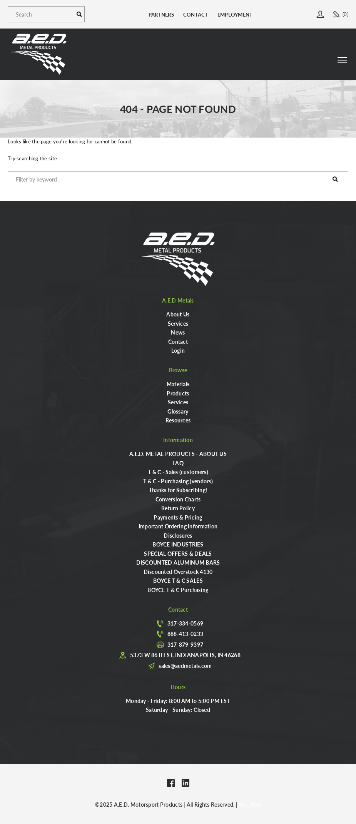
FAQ (178, 463)
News (178, 332)
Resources (178, 420)
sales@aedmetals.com (185, 665)
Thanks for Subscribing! (178, 490)
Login (178, 350)
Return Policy (178, 508)
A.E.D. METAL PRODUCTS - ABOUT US (178, 453)
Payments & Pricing (178, 517)
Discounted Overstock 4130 (178, 571)
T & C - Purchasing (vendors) (178, 481)
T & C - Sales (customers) (178, 472)
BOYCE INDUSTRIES (177, 544)
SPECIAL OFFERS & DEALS (178, 553)
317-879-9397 (185, 644)
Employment (235, 14)
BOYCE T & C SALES (178, 580)
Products (178, 393)
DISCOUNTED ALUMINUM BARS (178, 562)
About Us (177, 314)
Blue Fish (250, 804)
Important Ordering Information (178, 526)
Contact (195, 14)
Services (178, 323)
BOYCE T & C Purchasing (177, 590)
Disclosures (178, 535)
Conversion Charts (178, 499)
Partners (161, 14)
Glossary (177, 411)
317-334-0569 (185, 623)
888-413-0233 (185, 633)
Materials (178, 384)
